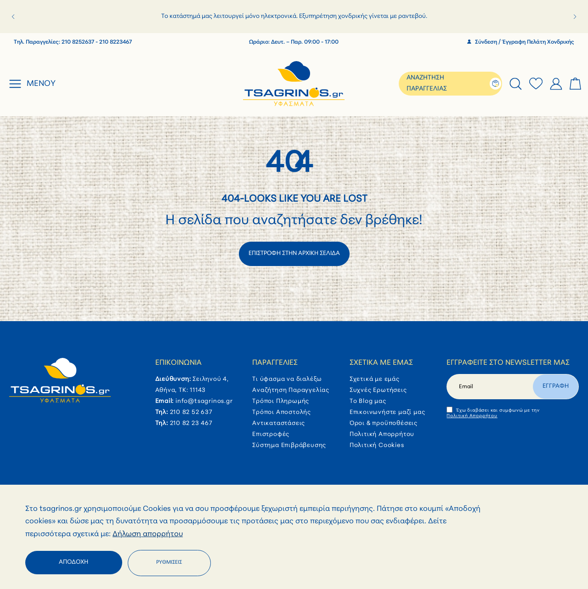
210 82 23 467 (191, 423)
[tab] (515, 84)
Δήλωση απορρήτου (148, 534)
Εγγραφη (556, 386)
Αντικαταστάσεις (278, 423)
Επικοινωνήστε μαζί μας (387, 412)
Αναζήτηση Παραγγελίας (290, 390)
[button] (13, 16)
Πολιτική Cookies (377, 445)
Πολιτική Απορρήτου (382, 434)
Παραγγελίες (275, 363)
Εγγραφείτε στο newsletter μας (508, 363)
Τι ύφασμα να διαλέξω (287, 379)
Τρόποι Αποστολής (281, 412)
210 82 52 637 (191, 412)
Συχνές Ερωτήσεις (378, 390)
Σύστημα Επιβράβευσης (289, 445)
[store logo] (294, 83)
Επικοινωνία (178, 363)
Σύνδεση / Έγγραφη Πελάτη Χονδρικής (520, 42)
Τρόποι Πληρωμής (280, 401)
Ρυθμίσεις (169, 562)
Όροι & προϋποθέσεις (384, 423)
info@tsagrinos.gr (204, 401)
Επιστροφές (270, 434)
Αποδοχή (73, 562)
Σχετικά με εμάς (381, 363)
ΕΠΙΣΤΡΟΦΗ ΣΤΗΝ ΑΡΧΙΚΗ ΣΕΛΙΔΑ (294, 253)
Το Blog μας (368, 401)
